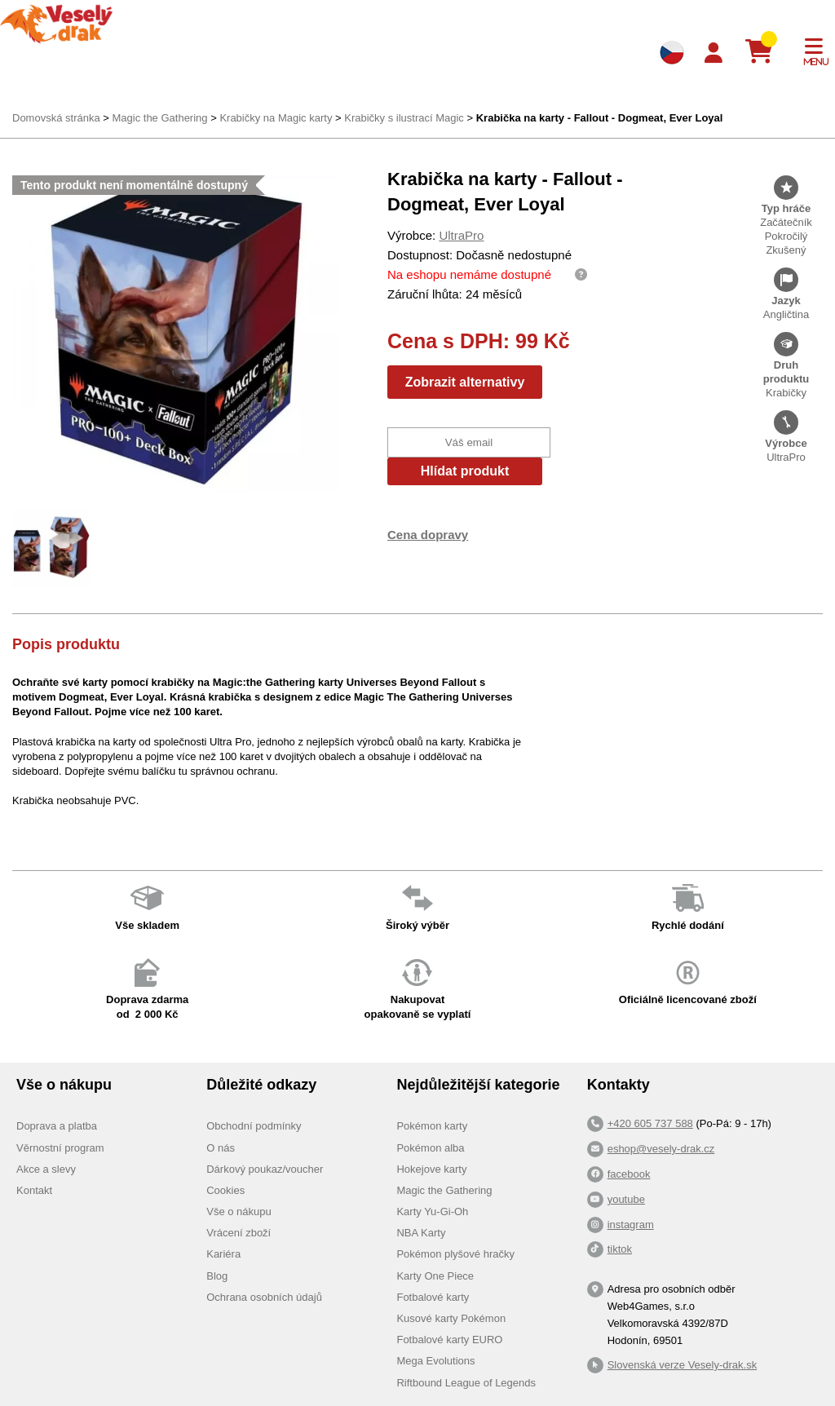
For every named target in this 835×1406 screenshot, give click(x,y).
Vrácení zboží (238, 1233)
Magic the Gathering (159, 118)
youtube (626, 1199)
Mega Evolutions (435, 1361)
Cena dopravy (427, 535)
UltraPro (461, 235)
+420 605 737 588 (650, 1123)
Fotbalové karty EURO (449, 1339)
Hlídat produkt (465, 471)
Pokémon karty (431, 1126)
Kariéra (223, 1254)
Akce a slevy (46, 1169)
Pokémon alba (430, 1148)
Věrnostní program (60, 1148)
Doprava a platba (56, 1126)
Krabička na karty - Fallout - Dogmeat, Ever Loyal (599, 118)
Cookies (225, 1190)
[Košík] (765, 52)
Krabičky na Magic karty (275, 118)
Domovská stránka (56, 118)
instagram (630, 1224)
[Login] (713, 53)
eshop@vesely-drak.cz (661, 1149)
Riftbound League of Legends (466, 1383)
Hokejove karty (431, 1169)
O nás (220, 1148)
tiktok (619, 1249)
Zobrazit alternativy (465, 382)
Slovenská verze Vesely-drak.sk (682, 1365)
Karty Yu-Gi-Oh (432, 1211)
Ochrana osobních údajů (264, 1297)
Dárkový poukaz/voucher (264, 1169)
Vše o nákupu (239, 1211)
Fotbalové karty (432, 1297)
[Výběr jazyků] (672, 52)
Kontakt (34, 1190)
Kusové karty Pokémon (451, 1318)
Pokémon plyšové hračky (455, 1254)
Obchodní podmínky (253, 1126)
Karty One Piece (435, 1276)
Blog (217, 1276)
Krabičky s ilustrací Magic (404, 118)
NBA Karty (420, 1233)
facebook (629, 1174)
